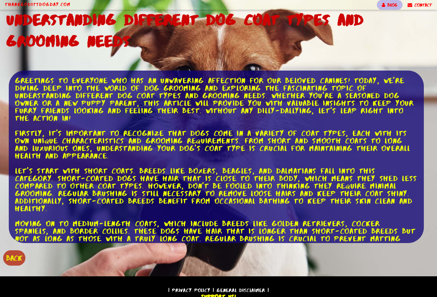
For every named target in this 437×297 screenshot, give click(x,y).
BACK (14, 258)
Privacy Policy (191, 290)
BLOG (390, 5)
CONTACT (420, 5)
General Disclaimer (241, 290)
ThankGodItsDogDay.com (38, 4)
